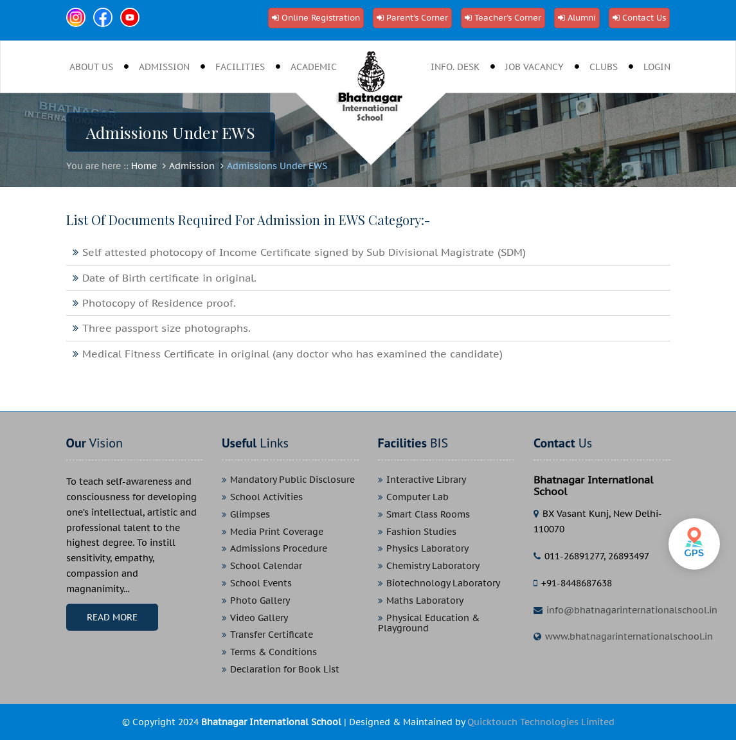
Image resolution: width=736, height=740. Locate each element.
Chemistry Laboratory (433, 566)
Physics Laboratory (427, 548)
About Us (91, 67)
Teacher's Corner (507, 17)
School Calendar (266, 566)
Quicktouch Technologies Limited (541, 722)
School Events (261, 583)
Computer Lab (417, 497)
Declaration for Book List (284, 669)
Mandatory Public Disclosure (292, 479)
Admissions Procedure (278, 548)
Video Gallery (259, 618)
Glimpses (250, 514)
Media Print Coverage (276, 532)
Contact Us (644, 17)
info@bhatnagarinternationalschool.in (631, 610)
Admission (164, 67)
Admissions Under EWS (277, 166)
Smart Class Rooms (428, 514)
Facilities (240, 67)
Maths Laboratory (424, 600)
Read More (112, 617)
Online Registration (321, 17)
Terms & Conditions (273, 652)
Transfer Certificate (271, 634)
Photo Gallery (260, 600)
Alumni (582, 17)
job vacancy (534, 67)
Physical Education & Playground (429, 624)
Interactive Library (426, 479)
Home (144, 166)
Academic (314, 67)
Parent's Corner (417, 17)
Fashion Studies (421, 532)
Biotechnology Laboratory (443, 583)
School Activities (266, 497)
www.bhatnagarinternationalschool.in (629, 636)
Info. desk (455, 67)
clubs (603, 67)
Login (656, 67)
